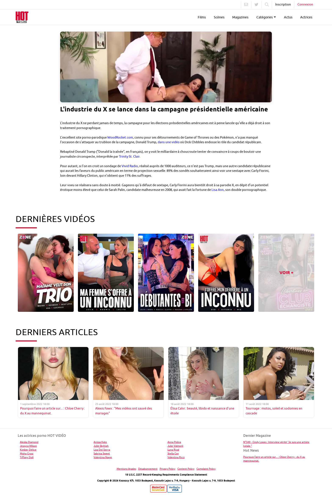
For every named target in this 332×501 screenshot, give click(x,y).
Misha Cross (26, 453)
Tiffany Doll (26, 457)
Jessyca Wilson (28, 445)
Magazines (240, 17)
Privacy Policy (167, 468)
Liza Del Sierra (102, 449)
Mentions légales (126, 468)
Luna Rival (173, 449)
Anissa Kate (100, 442)
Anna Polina (174, 442)
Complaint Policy (206, 468)
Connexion (305, 4)
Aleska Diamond (29, 442)
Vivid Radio (130, 166)
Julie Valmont (175, 445)
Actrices (306, 17)
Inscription (283, 4)
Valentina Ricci (176, 457)
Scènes (219, 17)
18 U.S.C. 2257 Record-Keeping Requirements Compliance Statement (166, 474)
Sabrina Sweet (102, 453)
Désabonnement (148, 468)
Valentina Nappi (103, 457)
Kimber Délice (28, 449)
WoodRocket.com (120, 137)
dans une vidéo (169, 142)
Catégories (264, 17)
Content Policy (185, 468)
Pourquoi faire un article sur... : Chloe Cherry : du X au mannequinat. (274, 458)
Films (202, 17)
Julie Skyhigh (101, 445)
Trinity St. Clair (129, 156)
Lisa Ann (218, 190)
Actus (288, 17)
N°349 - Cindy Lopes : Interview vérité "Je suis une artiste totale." (276, 443)
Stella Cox (173, 453)
